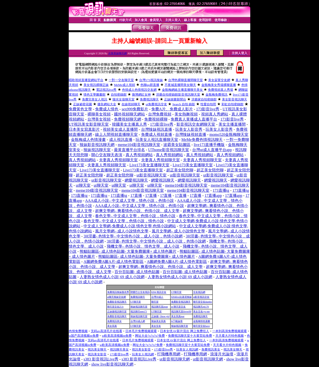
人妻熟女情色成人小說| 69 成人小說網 (112, 277)
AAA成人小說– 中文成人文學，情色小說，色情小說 (129, 201)
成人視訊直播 (120, 140)
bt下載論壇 (177, 321)
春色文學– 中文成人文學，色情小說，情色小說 (135, 216)
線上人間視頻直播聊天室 (116, 134)
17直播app (213, 195)
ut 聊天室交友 (178, 306)
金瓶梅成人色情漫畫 (88, 140)
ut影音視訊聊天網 (175, 359)
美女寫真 (112, 326)
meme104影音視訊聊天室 (139, 145)
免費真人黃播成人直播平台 (194, 119)
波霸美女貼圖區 (176, 145)
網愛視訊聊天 (136, 180)
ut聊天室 (83, 185)
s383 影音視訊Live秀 (101, 359)
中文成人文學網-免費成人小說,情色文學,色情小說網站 (130, 226)
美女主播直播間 (232, 124)
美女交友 (156, 326)
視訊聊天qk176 (201, 306)
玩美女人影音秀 (188, 129)
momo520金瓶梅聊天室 (228, 134)
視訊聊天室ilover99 (181, 311)
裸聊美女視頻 (99, 114)
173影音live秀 (207, 109)
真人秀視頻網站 (139, 155)
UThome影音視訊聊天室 (168, 150)
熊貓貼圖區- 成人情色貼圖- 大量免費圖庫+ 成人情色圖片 (128, 251)
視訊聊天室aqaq (159, 306)
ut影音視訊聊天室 (152, 175)
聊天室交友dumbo (202, 301)
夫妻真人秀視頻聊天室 (118, 160)
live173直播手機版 (209, 145)
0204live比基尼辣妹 (181, 297)
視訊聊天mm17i (138, 311)
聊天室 (155, 301)
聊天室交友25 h (115, 306)
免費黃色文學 (80, 109)
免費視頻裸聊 (155, 119)
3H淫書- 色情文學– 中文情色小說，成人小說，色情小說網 (133, 236)
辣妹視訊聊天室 (97, 150)
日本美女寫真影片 (84, 129)
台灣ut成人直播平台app (212, 150)
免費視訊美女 (114, 321)
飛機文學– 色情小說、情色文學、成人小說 (143, 246)
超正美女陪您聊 (179, 170)
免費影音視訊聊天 (117, 301)
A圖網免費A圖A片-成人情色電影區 (114, 262)
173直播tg (221, 190)
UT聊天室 (176, 292)
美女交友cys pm (201, 311)
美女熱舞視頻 (186, 114)
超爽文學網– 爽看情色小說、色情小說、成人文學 (137, 211)
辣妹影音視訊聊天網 (97, 145)
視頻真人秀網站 (214, 114)
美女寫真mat (177, 316)
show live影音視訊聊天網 (112, 364)
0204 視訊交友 (159, 292)
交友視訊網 (199, 292)
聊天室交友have (201, 326)
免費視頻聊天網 (127, 119)
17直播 (136, 195)
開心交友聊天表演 (106, 155)
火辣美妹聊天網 (117, 53)
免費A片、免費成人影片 (172, 109)
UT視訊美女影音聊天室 (89, 124)
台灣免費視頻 (159, 114)
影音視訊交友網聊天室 (195, 124)
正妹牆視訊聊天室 (117, 311)
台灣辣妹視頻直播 (190, 134)
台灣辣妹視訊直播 (156, 129)
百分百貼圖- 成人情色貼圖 (136, 272)
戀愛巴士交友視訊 (140, 292)
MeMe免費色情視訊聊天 (202, 140)
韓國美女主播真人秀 (129, 124)
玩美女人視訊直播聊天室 (157, 140)
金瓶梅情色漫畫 (201, 321)
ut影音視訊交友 (201, 297)
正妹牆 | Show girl (160, 316)
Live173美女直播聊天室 (149, 165)
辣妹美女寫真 (158, 321)
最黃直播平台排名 (129, 150)
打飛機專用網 (168, 354)
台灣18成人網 (137, 321)
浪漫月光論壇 (221, 354)
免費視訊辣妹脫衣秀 (118, 292)
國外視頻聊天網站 (129, 114)
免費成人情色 (106, 109)
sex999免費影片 (135, 109)
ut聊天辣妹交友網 (116, 297)
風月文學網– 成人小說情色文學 (121, 231)
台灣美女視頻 (99, 119)
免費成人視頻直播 (156, 134)
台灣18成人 (157, 297)
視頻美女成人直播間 (120, 129)
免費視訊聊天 (137, 297)
